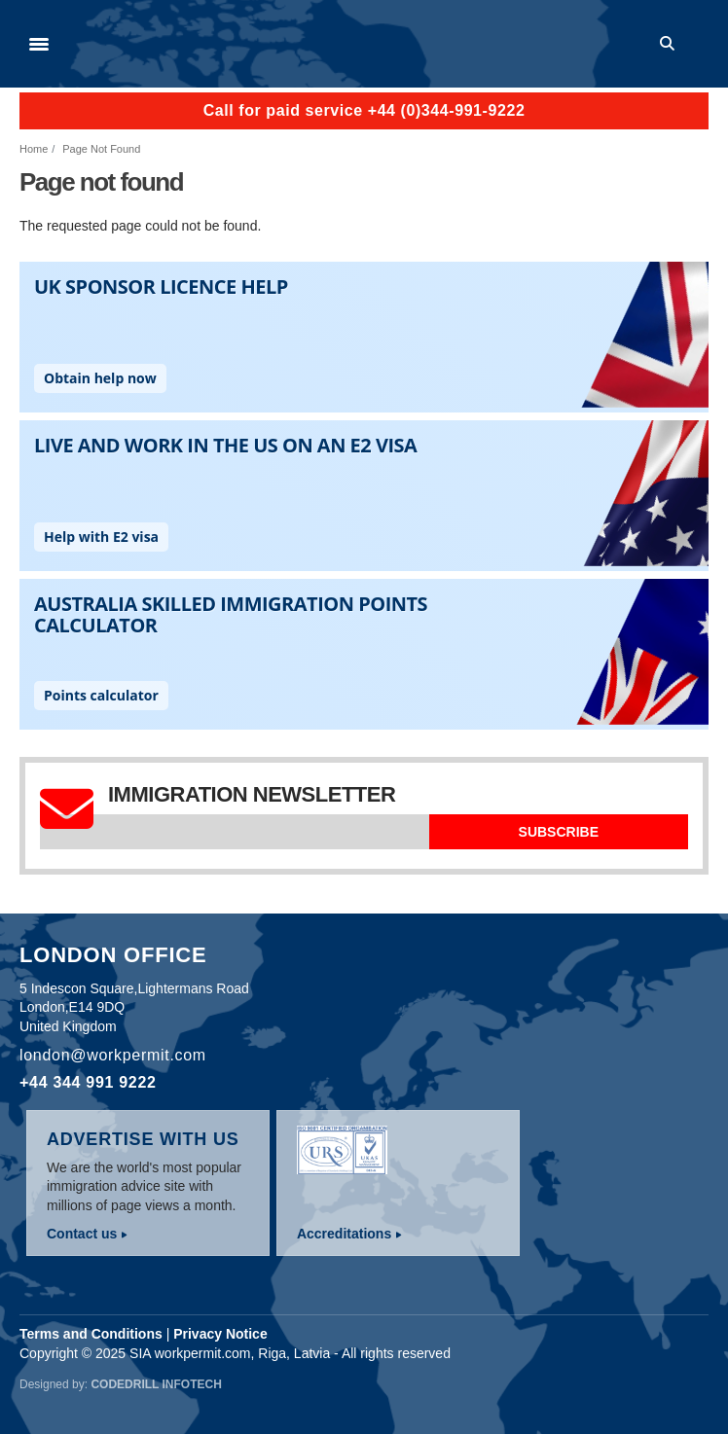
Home (33, 149)
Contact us (82, 1233)
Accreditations (344, 1233)
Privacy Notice (220, 1334)
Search (670, 43)
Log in (700, 44)
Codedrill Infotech (156, 1384)
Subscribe (559, 832)
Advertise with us (143, 1139)
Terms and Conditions (91, 1334)
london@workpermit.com (112, 1055)
